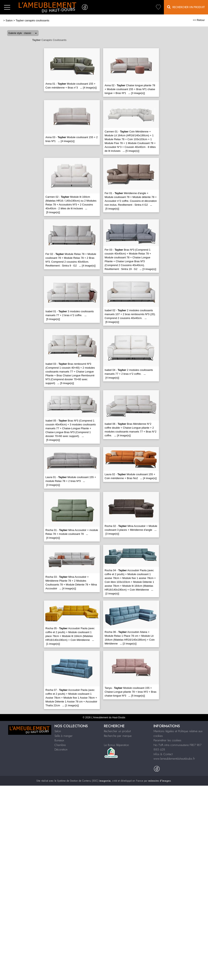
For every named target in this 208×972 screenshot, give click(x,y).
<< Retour (199, 20)
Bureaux (59, 740)
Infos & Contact (163, 754)
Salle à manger (63, 736)
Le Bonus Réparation (116, 745)
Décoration (61, 749)
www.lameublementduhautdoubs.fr (174, 758)
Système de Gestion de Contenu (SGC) (84, 781)
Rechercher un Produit (186, 7)
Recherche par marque (118, 736)
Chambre (60, 745)
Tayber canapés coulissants (32, 20)
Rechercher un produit (117, 731)
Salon (9, 20)
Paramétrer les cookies (167, 740)
